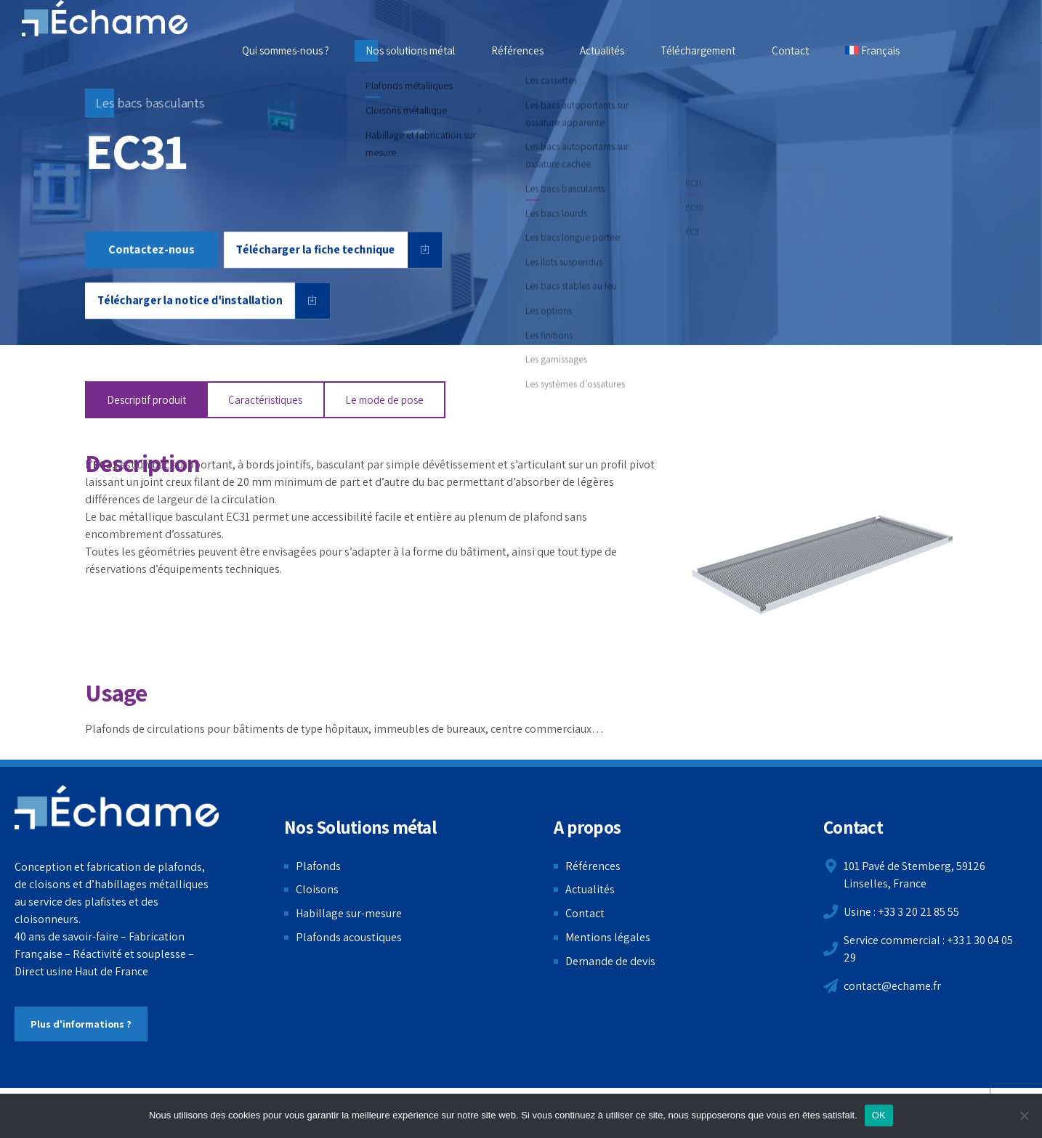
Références (517, 50)
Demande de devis (610, 961)
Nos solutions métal (410, 50)
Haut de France (111, 971)
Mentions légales (607, 937)
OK (879, 1115)
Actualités (602, 50)
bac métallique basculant (161, 516)
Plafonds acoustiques (349, 937)
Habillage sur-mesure (349, 913)
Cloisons (317, 889)
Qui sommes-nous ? (285, 50)
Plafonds (318, 866)
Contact (790, 50)
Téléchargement (698, 50)
